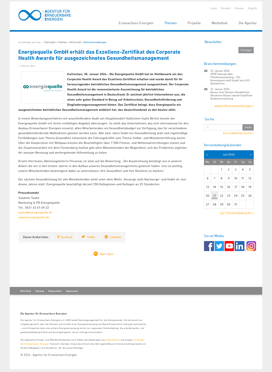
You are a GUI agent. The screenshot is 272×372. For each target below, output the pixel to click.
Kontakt (226, 8)
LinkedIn (115, 237)
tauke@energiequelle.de (35, 212)
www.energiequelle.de (33, 217)
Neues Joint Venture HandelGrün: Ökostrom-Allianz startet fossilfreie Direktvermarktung (231, 95)
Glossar (239, 8)
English (252, 8)
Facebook (67, 237)
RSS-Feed (25, 290)
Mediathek (220, 23)
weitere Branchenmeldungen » (234, 106)
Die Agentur (248, 23)
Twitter (91, 237)
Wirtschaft (75, 42)
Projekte (194, 23)
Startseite (50, 42)
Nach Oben (107, 254)
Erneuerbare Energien (136, 23)
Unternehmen (113, 339)
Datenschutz (54, 290)
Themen (170, 23)
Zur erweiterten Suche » (238, 133)
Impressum (72, 290)
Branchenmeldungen (95, 42)
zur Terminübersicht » (237, 213)
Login (213, 8)
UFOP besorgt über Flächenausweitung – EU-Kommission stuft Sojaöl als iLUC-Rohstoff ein (230, 78)
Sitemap (39, 290)
